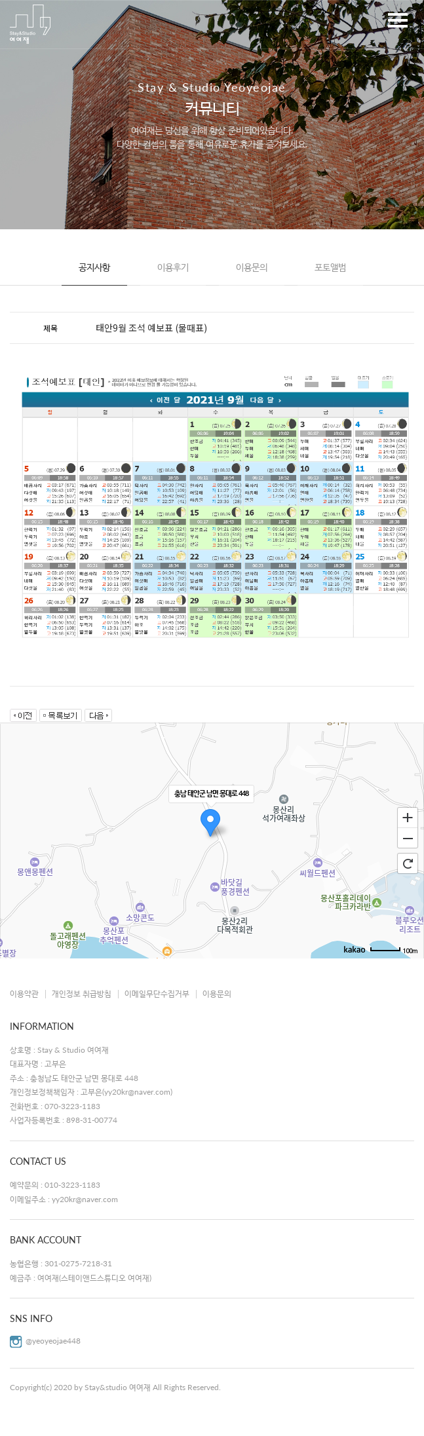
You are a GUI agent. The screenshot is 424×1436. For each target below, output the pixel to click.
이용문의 (251, 267)
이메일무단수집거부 (157, 993)
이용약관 (24, 993)
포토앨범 (330, 267)
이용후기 (173, 267)
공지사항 (94, 267)
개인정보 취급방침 (81, 993)
